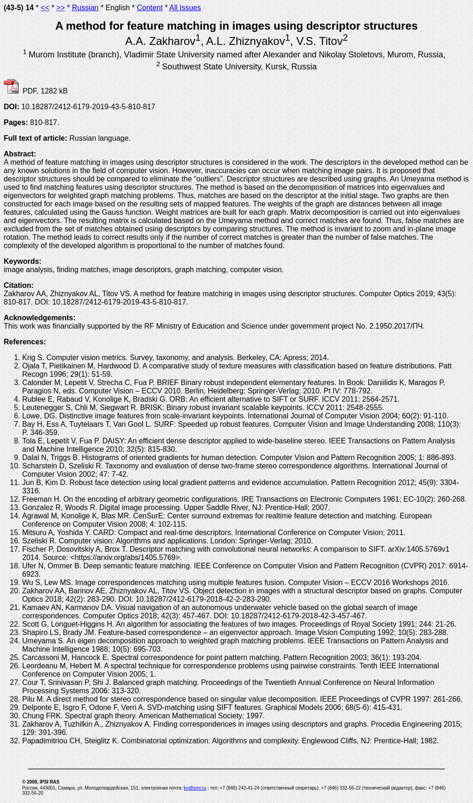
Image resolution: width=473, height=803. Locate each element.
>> (60, 8)
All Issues (184, 8)
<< (45, 8)
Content (150, 8)
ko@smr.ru (195, 788)
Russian (85, 8)
